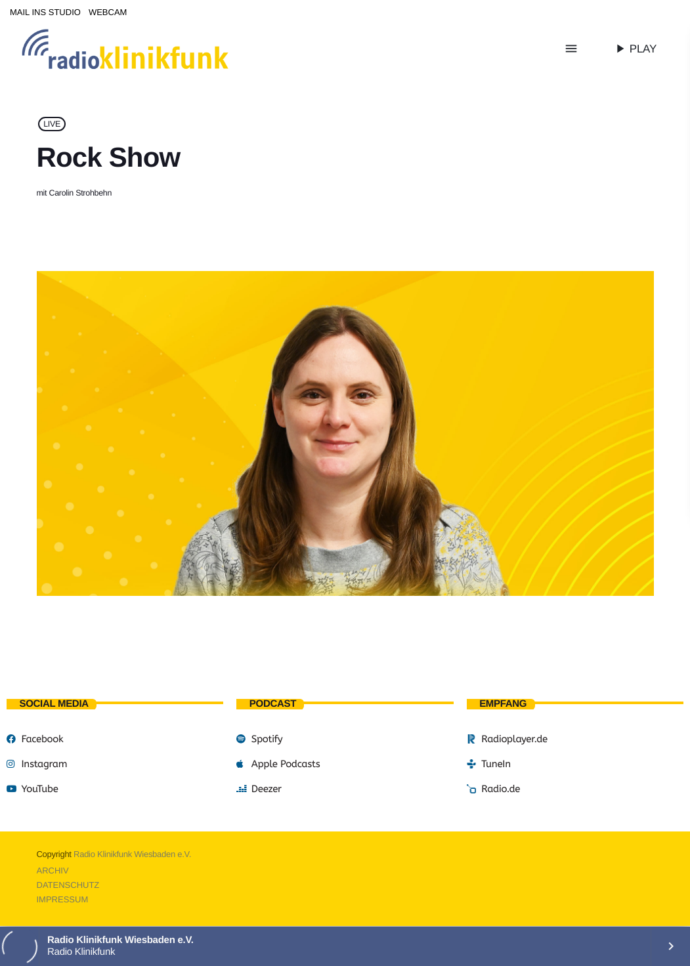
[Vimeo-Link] (152, 49)
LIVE (51, 124)
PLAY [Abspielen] (635, 48)
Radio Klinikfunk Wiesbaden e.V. (132, 854)
